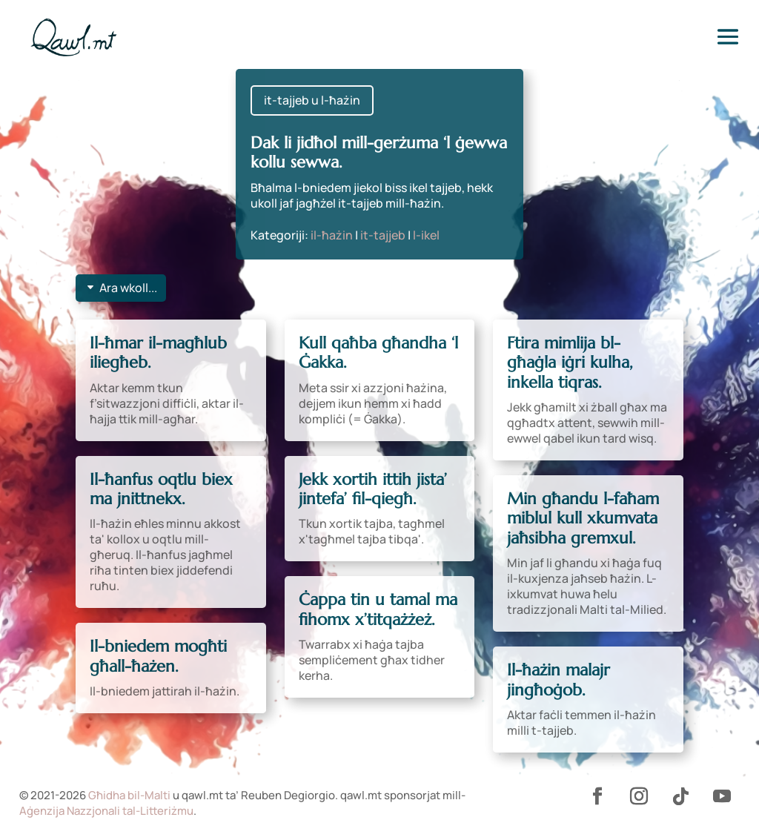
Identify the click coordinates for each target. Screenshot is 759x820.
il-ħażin (332, 235)
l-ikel (426, 235)
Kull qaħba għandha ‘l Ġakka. (378, 352)
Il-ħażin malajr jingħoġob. (558, 679)
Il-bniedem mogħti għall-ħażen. (158, 655)
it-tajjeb (382, 235)
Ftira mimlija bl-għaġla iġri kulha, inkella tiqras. (570, 362)
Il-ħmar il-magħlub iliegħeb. (158, 352)
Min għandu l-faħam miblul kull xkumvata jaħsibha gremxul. (583, 518)
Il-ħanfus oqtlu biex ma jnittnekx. (161, 489)
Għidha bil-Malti (129, 795)
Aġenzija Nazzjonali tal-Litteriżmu (106, 811)
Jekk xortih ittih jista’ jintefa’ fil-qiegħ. (373, 489)
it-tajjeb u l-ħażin (312, 100)
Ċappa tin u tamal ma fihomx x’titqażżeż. (378, 609)
